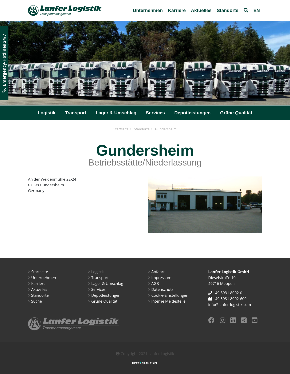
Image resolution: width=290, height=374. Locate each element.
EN (256, 10)
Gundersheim (166, 129)
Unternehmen (148, 10)
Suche (36, 301)
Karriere (177, 10)
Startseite (121, 129)
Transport (75, 112)
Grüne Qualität (236, 112)
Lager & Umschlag (116, 112)
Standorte (227, 10)
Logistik (46, 112)
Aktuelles (201, 10)
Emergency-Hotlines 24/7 (4, 63)
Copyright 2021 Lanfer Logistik (145, 353)
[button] (21, 63)
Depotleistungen (192, 112)
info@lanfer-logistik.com (229, 304)
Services (155, 112)
